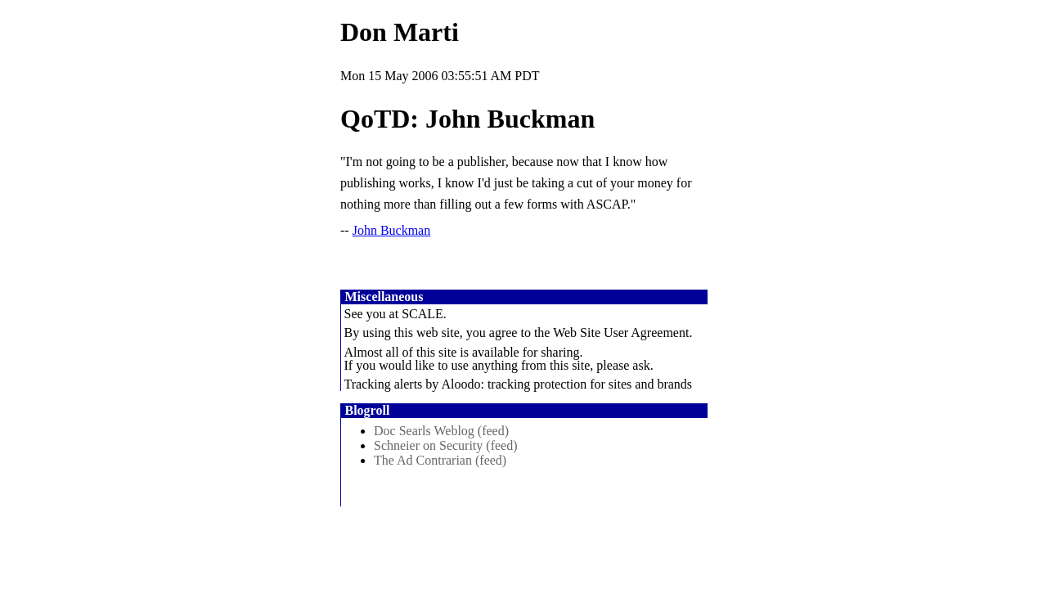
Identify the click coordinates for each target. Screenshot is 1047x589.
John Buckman (392, 230)
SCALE (422, 314)
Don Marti (399, 32)
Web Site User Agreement (621, 332)
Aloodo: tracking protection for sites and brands (566, 384)
